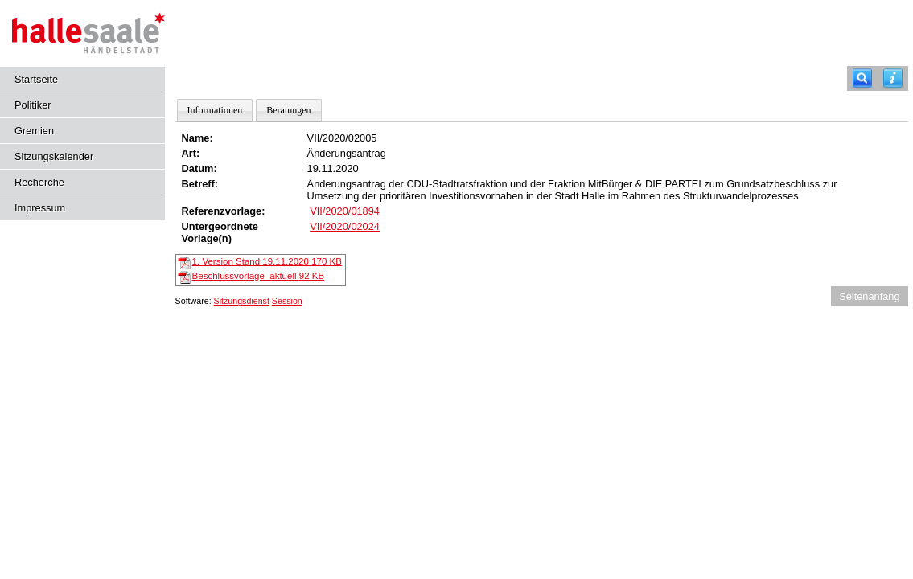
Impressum (39, 208)
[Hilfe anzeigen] (893, 78)
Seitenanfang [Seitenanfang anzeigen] (869, 296)
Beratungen (288, 110)
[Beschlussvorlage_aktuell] (184, 276)
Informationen (215, 110)
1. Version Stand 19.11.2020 (267, 261)
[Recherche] (862, 78)
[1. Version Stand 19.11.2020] (184, 262)
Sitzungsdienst (241, 301)
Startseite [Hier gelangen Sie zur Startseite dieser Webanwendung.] (36, 79)
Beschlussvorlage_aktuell (258, 276)
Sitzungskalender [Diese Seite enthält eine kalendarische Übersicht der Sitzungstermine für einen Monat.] (53, 156)
